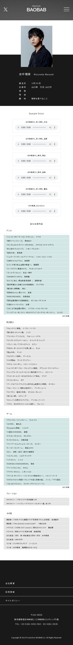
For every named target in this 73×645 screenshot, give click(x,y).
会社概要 (10, 583)
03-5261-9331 (29, 624)
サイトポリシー (12, 601)
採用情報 (10, 592)
